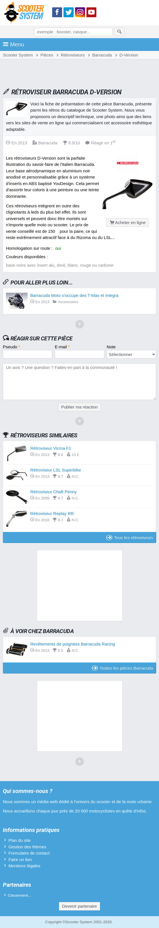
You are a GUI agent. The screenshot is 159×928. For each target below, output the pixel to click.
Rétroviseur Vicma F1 (50, 448)
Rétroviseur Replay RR (52, 513)
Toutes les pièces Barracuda (122, 668)
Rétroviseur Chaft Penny (53, 491)
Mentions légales (25, 865)
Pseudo (11, 346)
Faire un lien (20, 859)
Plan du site (20, 840)
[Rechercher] (119, 32)
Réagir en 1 (100, 142)
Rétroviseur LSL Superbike (55, 470)
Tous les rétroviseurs (129, 537)
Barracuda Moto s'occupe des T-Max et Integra (74, 295)
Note (111, 346)
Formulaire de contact (29, 853)
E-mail (62, 346)
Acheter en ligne (127, 222)
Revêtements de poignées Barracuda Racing (72, 644)
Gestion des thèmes (27, 846)
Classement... (19, 895)
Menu (13, 44)
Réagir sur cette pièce (41, 338)
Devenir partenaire (79, 906)
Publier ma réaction (79, 407)
